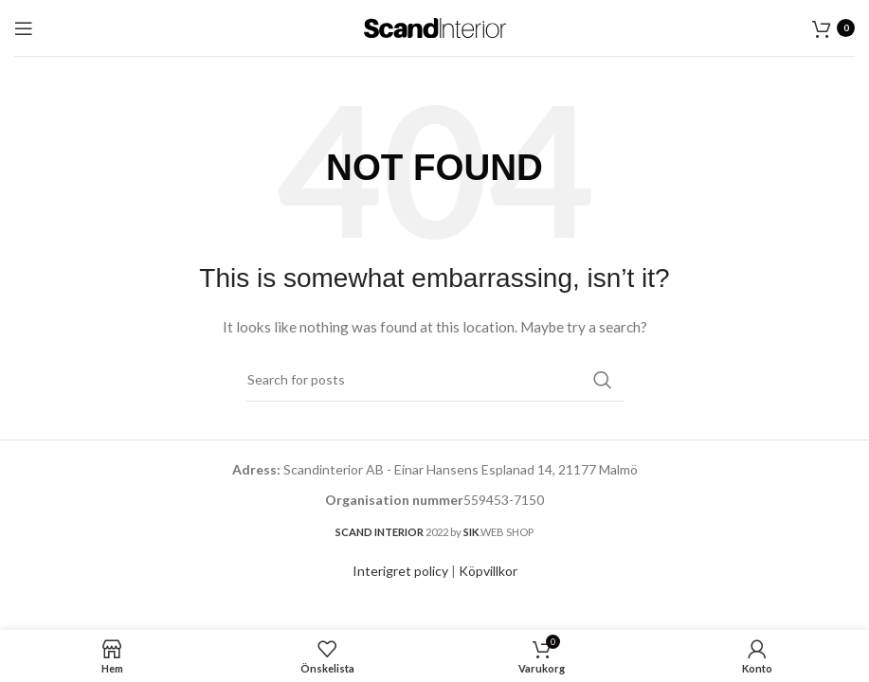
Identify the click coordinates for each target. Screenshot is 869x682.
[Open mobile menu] (24, 28)
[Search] (435, 380)
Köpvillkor (488, 571)
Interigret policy (400, 571)
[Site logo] (435, 26)
